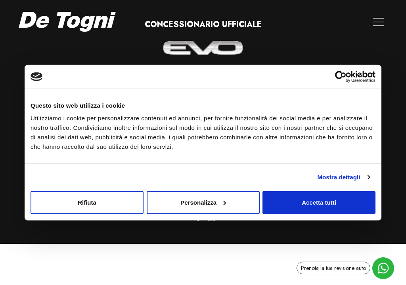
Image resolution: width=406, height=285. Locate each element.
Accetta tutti (319, 202)
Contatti (331, 22)
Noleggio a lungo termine (269, 22)
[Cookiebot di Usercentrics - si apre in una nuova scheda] (340, 77)
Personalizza (203, 202)
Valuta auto (202, 22)
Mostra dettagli (338, 177)
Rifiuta (87, 202)
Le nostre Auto (150, 22)
